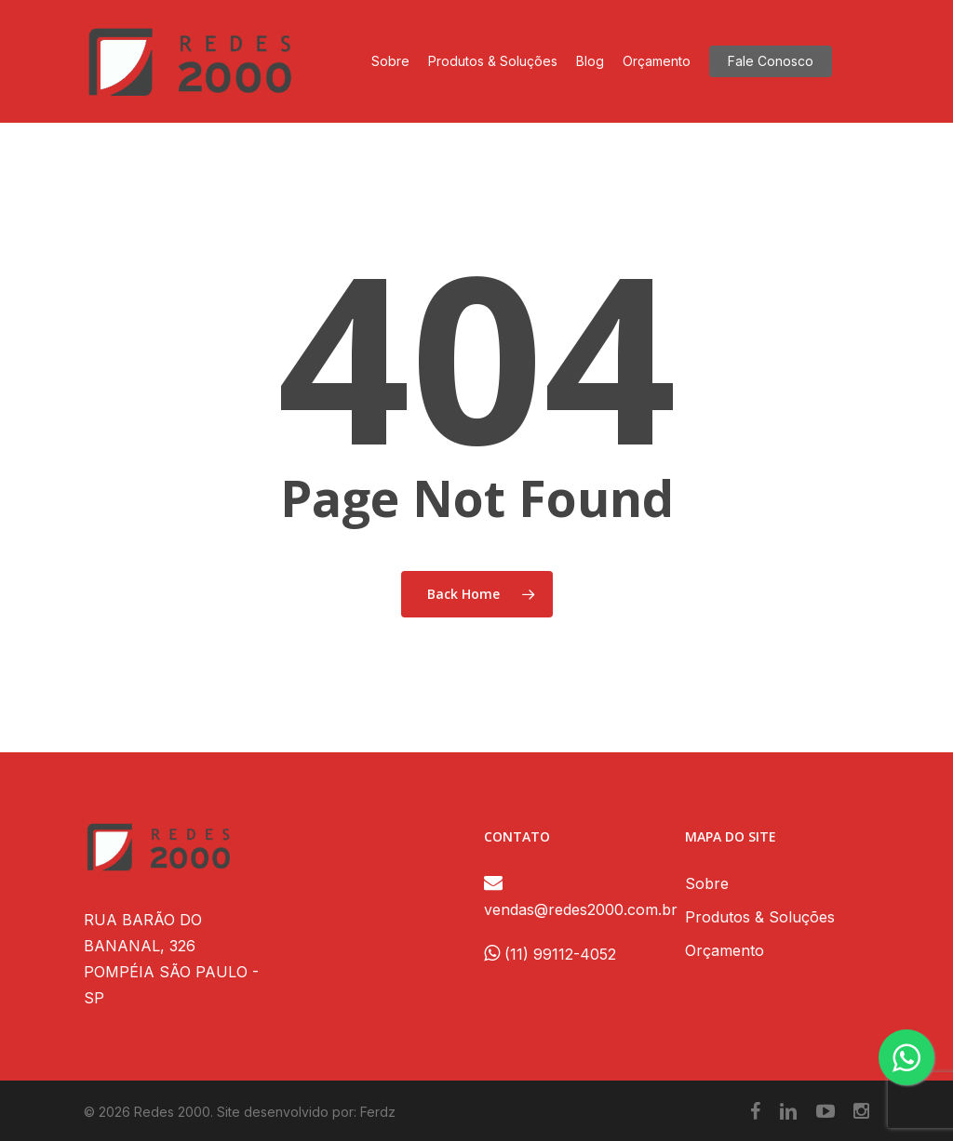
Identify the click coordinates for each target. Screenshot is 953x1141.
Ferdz (378, 1112)
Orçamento (724, 950)
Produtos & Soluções (760, 917)
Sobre (707, 883)
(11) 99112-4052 (550, 954)
